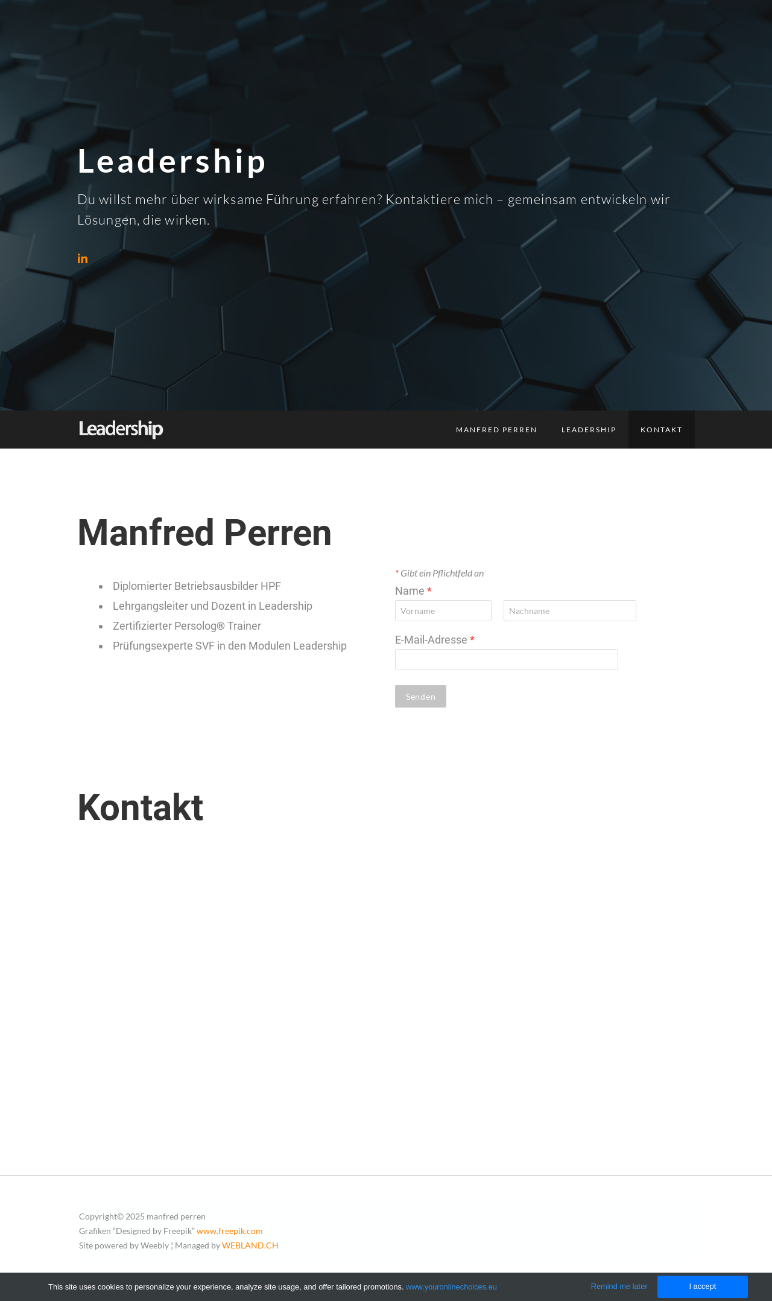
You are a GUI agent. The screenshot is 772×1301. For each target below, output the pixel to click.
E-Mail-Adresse (435, 639)
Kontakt (662, 429)
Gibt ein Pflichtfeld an (439, 572)
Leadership (589, 429)
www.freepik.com (230, 1231)
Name (413, 590)
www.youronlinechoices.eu (451, 1286)
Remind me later (619, 1286)
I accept (702, 1286)
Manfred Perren (496, 429)
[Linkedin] (82, 258)
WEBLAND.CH (250, 1245)
